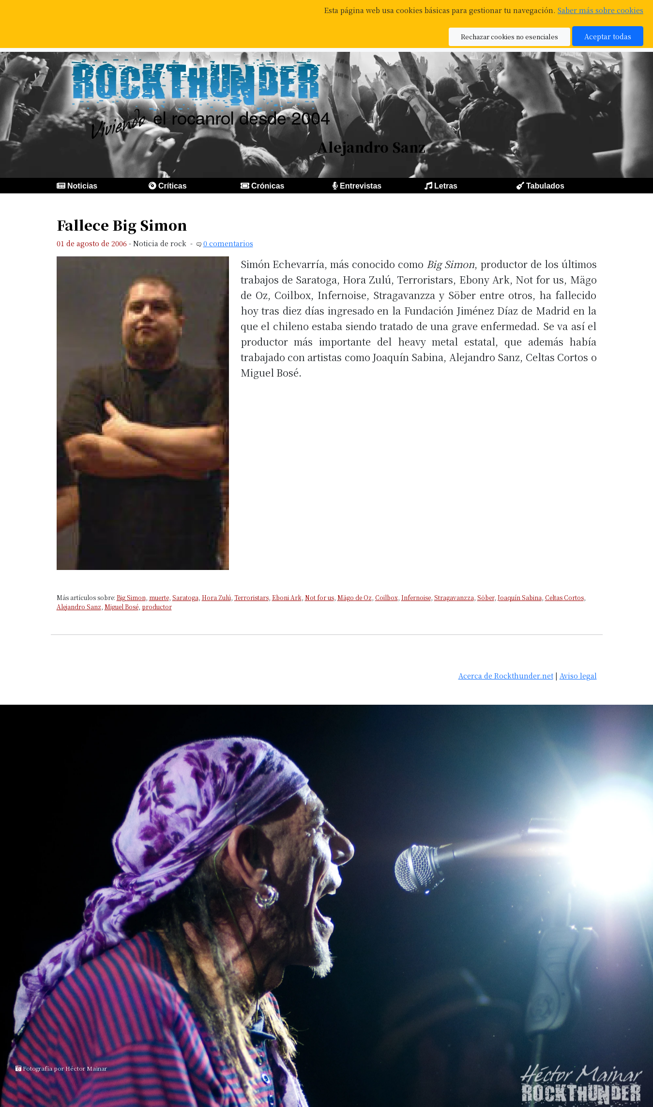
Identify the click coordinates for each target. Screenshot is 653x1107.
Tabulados (545, 186)
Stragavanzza (454, 597)
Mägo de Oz (354, 597)
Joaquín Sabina (520, 597)
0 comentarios (228, 243)
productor (157, 606)
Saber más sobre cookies (600, 10)
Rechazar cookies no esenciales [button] (509, 36)
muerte (159, 597)
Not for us (319, 597)
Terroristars (251, 597)
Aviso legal (578, 675)
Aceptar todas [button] (607, 36)
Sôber (485, 597)
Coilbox (386, 597)
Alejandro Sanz (79, 606)
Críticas (172, 186)
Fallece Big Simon (122, 225)
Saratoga (185, 597)
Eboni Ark (287, 597)
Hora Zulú (216, 597)
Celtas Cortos (564, 597)
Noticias (82, 186)
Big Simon (131, 597)
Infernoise (416, 597)
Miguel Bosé (121, 606)
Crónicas (267, 186)
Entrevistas (360, 186)
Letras (445, 186)
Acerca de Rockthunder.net (505, 675)
